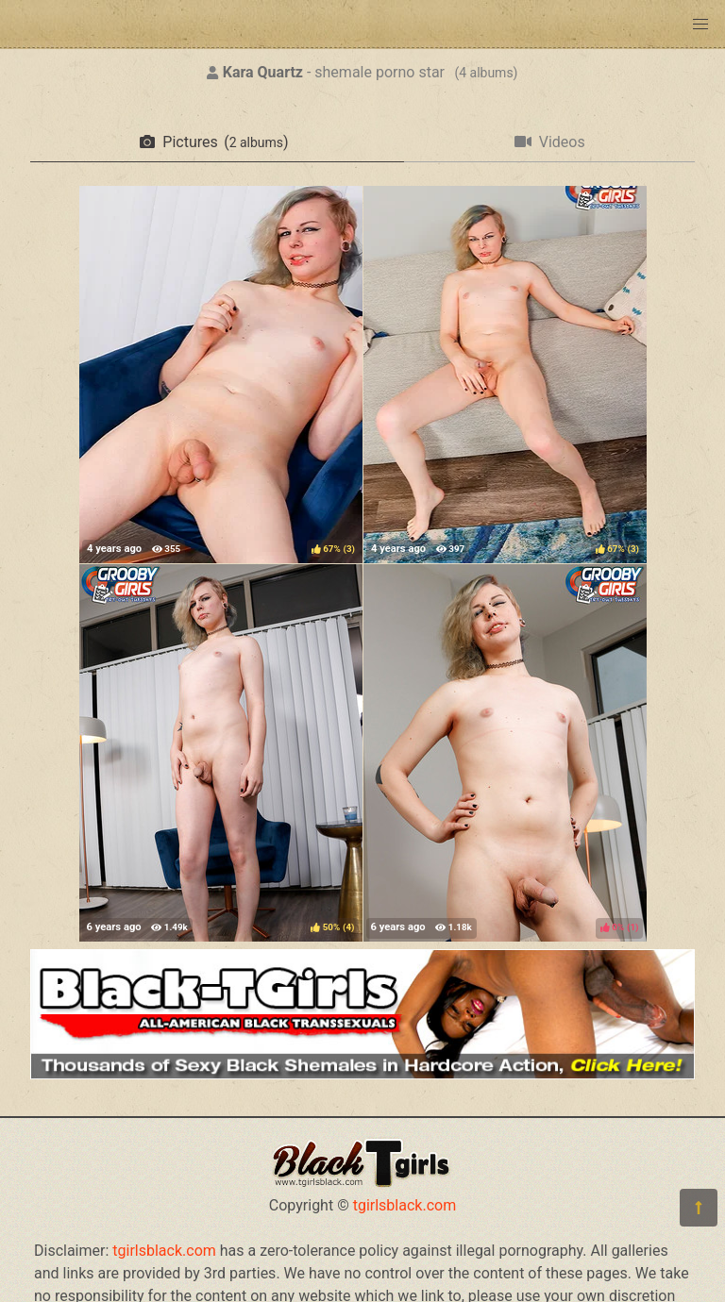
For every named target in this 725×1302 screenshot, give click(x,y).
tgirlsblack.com (405, 1205)
